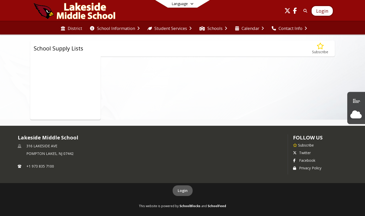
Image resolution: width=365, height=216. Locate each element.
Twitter (302, 152)
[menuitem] (71, 27)
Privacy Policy (307, 168)
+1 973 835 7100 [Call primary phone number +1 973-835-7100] (40, 166)
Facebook (304, 160)
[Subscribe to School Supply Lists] (320, 49)
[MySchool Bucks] (356, 101)
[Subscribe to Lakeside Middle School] (303, 145)
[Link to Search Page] (304, 10)
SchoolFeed (217, 206)
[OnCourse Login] (356, 114)
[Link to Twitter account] (287, 11)
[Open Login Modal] (322, 10)
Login (183, 190)
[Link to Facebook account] (295, 11)
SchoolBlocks (189, 206)
